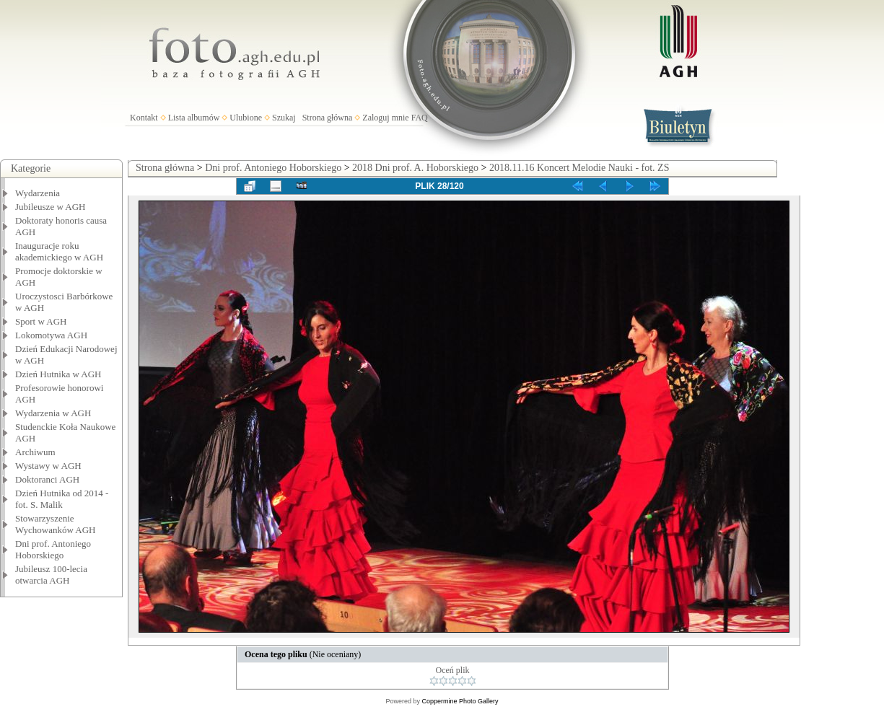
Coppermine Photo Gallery (459, 701)
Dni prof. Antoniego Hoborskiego (53, 549)
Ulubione (245, 118)
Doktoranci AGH (47, 479)
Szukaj (284, 118)
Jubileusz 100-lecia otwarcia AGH (51, 574)
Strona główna (327, 118)
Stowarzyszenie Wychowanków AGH (55, 524)
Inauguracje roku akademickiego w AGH (59, 251)
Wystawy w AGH (48, 465)
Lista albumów (194, 118)
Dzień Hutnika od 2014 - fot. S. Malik (61, 499)
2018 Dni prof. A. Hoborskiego (415, 167)
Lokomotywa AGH (51, 335)
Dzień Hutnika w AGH (58, 374)
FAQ (419, 118)
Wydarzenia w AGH (53, 413)
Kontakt (144, 118)
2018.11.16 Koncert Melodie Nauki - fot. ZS (579, 167)
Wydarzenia (37, 193)
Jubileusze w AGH (50, 206)
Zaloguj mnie (385, 118)
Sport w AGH (41, 321)
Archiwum (35, 452)
